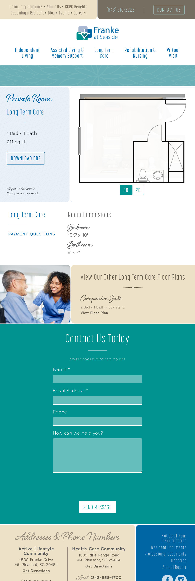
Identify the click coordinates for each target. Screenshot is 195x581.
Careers (80, 13)
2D (138, 190)
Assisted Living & (67, 53)
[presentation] (97, 486)
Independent (27, 53)
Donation (179, 565)
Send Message (97, 507)
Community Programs (26, 6)
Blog (51, 13)
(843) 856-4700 (106, 578)
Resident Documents (169, 547)
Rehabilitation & (140, 53)
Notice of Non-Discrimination (174, 538)
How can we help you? (78, 433)
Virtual (173, 53)
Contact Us (170, 10)
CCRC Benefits (76, 6)
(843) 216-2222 (121, 10)
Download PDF (26, 158)
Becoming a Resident (27, 13)
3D (126, 190)
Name (61, 370)
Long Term (104, 53)
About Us (54, 6)
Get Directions (36, 571)
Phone (60, 412)
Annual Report (174, 572)
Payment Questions (32, 234)
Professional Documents (175, 557)
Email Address (70, 391)
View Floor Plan (94, 313)
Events (64, 13)
